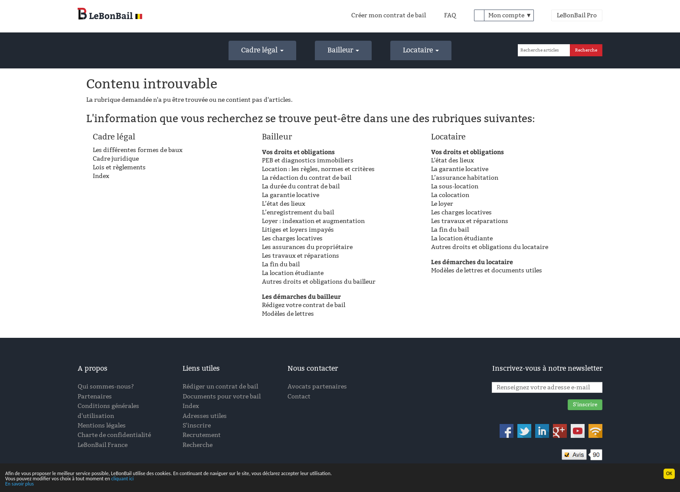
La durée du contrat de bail (301, 186)
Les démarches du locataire (472, 262)
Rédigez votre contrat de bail (303, 305)
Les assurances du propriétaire (307, 247)
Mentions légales (102, 425)
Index (101, 176)
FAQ (450, 15)
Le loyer (442, 203)
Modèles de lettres (288, 313)
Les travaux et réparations (300, 255)
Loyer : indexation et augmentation (313, 221)
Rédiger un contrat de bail (220, 386)
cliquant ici (122, 479)
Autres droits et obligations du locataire (489, 247)
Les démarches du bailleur (301, 296)
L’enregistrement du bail (298, 212)
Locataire (421, 50)
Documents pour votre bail (222, 396)
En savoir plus (19, 485)
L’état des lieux (283, 203)
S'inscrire (197, 425)
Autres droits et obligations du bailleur (319, 281)
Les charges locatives (292, 238)
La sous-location (454, 186)
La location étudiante (293, 273)
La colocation (450, 195)
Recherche (197, 445)
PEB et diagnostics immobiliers (307, 160)
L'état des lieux (452, 160)
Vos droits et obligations (298, 152)
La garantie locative (290, 195)
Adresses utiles (205, 416)
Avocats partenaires (317, 386)
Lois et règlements (119, 167)
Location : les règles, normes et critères (318, 169)
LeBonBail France (103, 445)
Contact (299, 396)
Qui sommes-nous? (106, 386)
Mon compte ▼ (510, 15)
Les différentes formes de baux (138, 150)
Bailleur (343, 50)
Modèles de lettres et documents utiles (486, 270)
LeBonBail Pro (577, 15)
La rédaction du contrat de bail (306, 177)
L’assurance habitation (464, 177)
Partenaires (95, 396)
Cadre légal (262, 50)
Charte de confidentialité (114, 435)
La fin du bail (281, 264)
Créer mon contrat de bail (388, 15)
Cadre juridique (116, 158)
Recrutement (202, 435)
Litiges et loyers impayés (298, 229)
